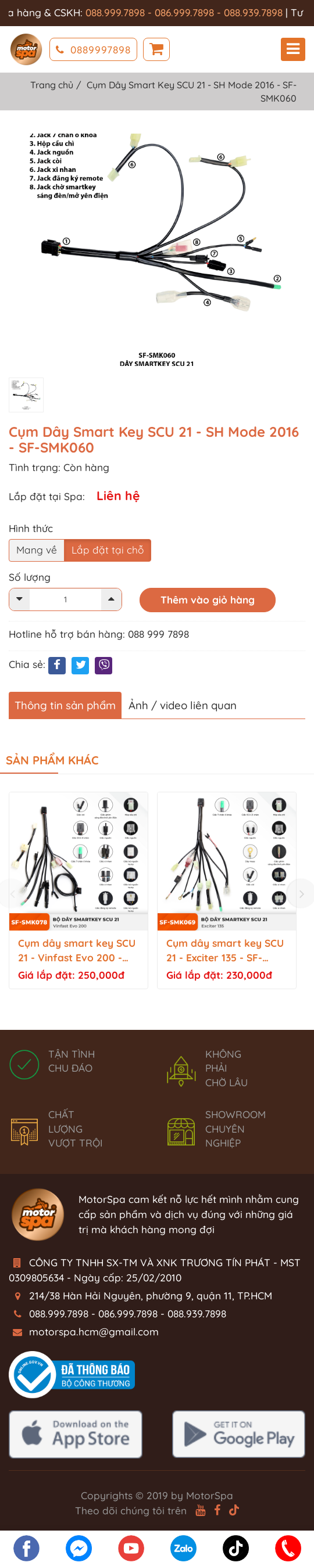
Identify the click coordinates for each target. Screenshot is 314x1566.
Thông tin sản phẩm (65, 705)
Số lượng (30, 577)
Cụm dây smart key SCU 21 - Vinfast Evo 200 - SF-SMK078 (76, 951)
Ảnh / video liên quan (183, 705)
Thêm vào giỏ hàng (207, 600)
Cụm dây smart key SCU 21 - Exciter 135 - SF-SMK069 (225, 951)
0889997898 (93, 50)
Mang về (36, 550)
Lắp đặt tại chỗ (108, 550)
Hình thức (31, 528)
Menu (293, 49)
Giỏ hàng (156, 49)
